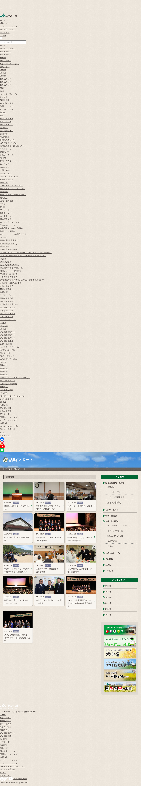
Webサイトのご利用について (12, 426)
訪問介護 (4, 292)
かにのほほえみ (6, 109)
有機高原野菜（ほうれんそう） (13, 146)
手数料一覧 (4, 246)
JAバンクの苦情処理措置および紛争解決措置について (23, 256)
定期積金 (4, 192)
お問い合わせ (5, 423)
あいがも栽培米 (6, 103)
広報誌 (10, 417)
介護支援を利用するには (10, 304)
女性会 (110, 546)
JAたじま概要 (6, 408)
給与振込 (4, 198)
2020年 (108, 597)
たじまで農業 (5, 411)
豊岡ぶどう (4, 152)
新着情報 (4, 365)
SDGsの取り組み (7, 356)
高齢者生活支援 (6, 298)
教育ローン (4, 213)
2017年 (108, 615)
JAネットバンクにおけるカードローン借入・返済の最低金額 (26, 253)
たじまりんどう (6, 155)
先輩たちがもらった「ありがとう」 (15, 377)
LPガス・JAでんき (8, 319)
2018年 (108, 609)
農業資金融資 (5, 219)
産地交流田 (112, 541)
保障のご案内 (5, 262)
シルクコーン (5, 149)
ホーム (3, 20)
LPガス (3, 323)
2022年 (108, 586)
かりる (3, 204)
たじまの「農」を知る (9, 64)
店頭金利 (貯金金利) (8, 243)
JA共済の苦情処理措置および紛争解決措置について (22, 280)
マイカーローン (6, 210)
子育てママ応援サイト (9, 277)
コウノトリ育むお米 (8, 94)
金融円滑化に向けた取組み (11, 228)
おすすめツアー (6, 310)
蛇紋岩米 (4, 97)
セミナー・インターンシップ (12, 396)
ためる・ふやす (6, 179)
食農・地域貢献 (6, 344)
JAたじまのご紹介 (7, 332)
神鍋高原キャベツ (7, 140)
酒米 (2, 115)
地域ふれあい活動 (7, 350)
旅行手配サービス (7, 307)
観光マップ (4, 67)
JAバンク (4, 176)
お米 (2, 91)
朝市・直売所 (5, 161)
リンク (3, 432)
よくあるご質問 (6, 390)
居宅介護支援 (5, 289)
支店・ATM (5, 170)
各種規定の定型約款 (8, 249)
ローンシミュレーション (10, 222)
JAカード (4, 237)
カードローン (5, 216)
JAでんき (4, 326)
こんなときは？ (6, 316)
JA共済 (3, 259)
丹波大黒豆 (4, 137)
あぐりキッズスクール (9, 347)
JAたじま (109, 570)
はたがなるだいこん (8, 143)
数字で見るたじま (7, 380)
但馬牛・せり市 (112, 510)
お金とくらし (5, 164)
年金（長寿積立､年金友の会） (13, 195)
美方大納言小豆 (6, 131)
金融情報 (109, 559)
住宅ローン (4, 207)
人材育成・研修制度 (8, 384)
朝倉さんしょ (5, 121)
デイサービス (5, 295)
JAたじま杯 (5, 353)
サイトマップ (5, 435)
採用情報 (4, 368)
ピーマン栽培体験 (115, 531)
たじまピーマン (6, 124)
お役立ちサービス (113, 553)
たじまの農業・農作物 (114, 483)
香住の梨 (4, 134)
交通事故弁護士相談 (8, 274)
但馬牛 (3, 88)
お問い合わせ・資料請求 (10, 271)
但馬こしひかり (6, 106)
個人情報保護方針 (7, 429)
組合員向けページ (7, 29)
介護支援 (4, 283)
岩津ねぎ (4, 128)
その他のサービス (7, 225)
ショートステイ (6, 301)
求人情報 (4, 393)
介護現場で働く (14, 283)
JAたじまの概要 (7, 341)
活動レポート (5, 23)
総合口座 (4, 182)
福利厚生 (4, 387)
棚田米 (3, 112)
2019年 (108, 603)
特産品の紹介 (5, 79)
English (3, 57)
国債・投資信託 (6, 201)
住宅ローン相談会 (7, 231)
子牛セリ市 (4, 742)
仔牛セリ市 (4, 414)
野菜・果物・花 (6, 118)
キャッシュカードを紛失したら (13, 234)
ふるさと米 (114, 502)
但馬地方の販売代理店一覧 (11, 268)
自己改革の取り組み (8, 359)
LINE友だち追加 (20, 779)
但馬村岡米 (4, 100)
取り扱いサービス (7, 313)
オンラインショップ (8, 26)
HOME (7, 469)
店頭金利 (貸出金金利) (9, 240)
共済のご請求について (9, 265)
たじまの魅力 (5, 51)
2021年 (108, 592)
